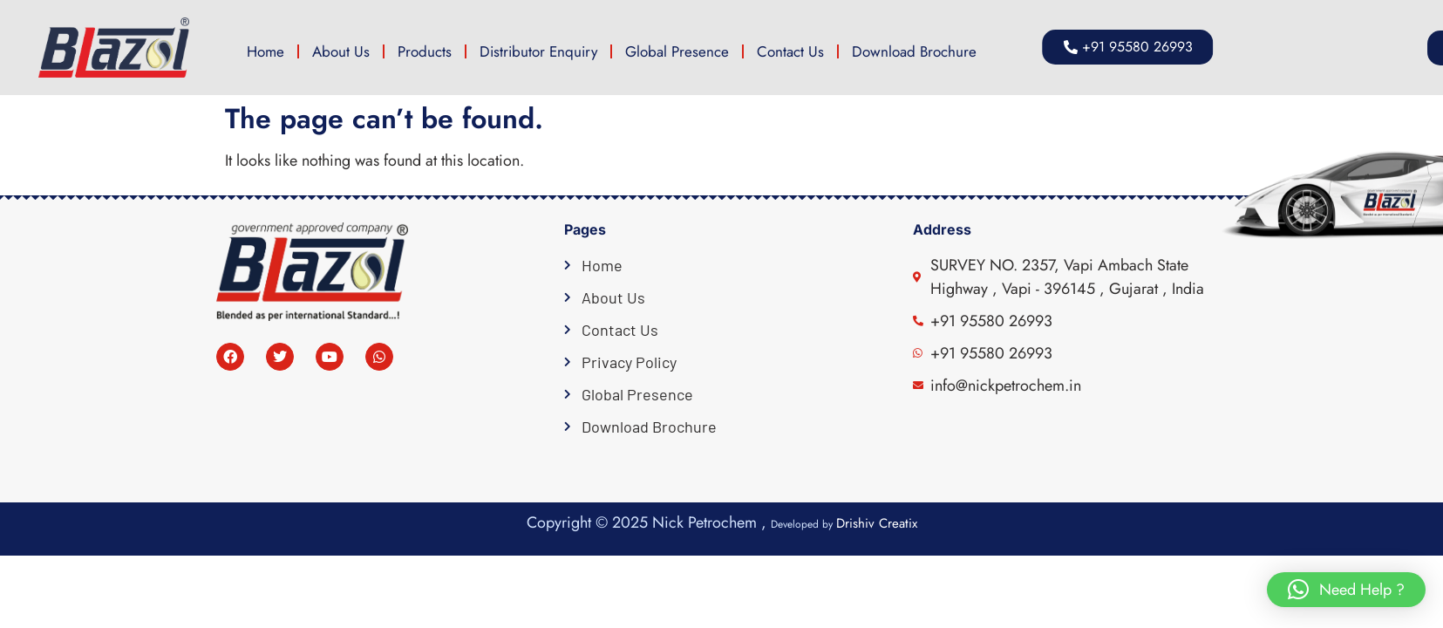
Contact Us (790, 51)
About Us (341, 51)
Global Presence (677, 51)
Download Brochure (914, 51)
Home (265, 51)
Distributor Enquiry (538, 51)
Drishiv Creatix (876, 523)
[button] (1346, 589)
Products (425, 51)
